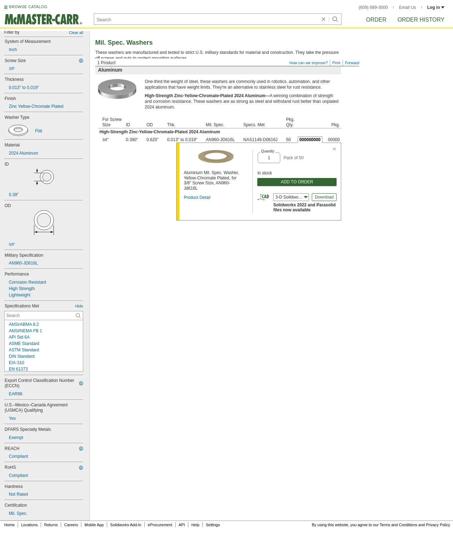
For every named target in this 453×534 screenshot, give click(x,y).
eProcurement (160, 525)
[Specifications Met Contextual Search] (43, 315)
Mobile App (94, 525)
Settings (213, 525)
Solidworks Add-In (125, 525)
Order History (421, 20)
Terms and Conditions (398, 525)
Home (9, 525)
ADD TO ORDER (297, 181)
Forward (352, 63)
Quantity (267, 151)
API (182, 525)
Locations (29, 525)
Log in (436, 7)
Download (324, 197)
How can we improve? (308, 63)
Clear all (76, 32)
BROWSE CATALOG (28, 7)
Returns (51, 525)
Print (336, 63)
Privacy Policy (438, 525)
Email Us (407, 7)
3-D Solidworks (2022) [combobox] (292, 197)
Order (376, 20)
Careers (71, 525)
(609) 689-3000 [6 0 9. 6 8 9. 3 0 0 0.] (373, 7)
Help (195, 525)
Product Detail (197, 197)
